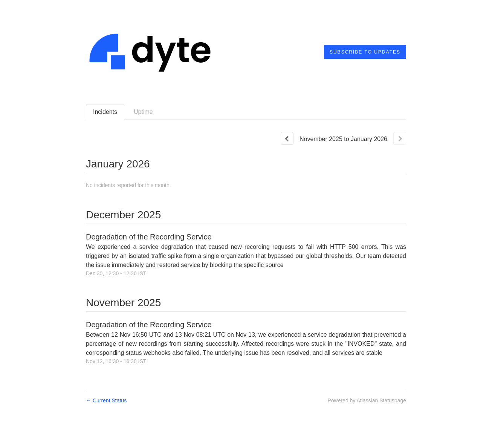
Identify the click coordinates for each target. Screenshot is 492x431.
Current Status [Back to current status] (106, 400)
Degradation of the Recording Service (149, 237)
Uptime (143, 112)
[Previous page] (287, 138)
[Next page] (399, 138)
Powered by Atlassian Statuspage (366, 400)
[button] (365, 52)
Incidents (105, 112)
